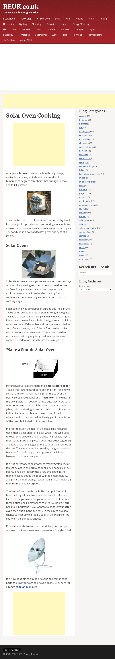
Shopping (36, 24)
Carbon (38, 29)
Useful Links (9, 40)
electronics (84, 143)
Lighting (23, 24)
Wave (55, 34)
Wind (67, 18)
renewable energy (87, 205)
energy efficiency (86, 147)
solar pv (82, 224)
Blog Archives (85, 286)
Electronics (8, 24)
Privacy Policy (30, 654)
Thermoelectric (94, 34)
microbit (83, 178)
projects (82, 193)
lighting (82, 170)
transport (83, 251)
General (26, 29)
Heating (103, 18)
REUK (8, 654)
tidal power (84, 243)
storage (82, 236)
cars (81, 127)
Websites (25, 34)
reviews (82, 209)
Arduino (79, 18)
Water (91, 18)
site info (82, 216)
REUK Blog (26, 18)
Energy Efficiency (80, 24)
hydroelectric (85, 158)
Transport (79, 29)
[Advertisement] (57, 66)
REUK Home (9, 18)
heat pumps (84, 151)
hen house (83, 154)
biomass (83, 123)
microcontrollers (86, 182)
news (81, 185)
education (83, 135)
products (83, 189)
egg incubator (85, 139)
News (64, 24)
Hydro (93, 29)
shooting (83, 212)
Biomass (64, 29)
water (81, 255)
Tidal (65, 34)
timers (82, 247)
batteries (83, 120)
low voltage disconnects (89, 174)
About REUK (26, 40)
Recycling (77, 34)
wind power (84, 259)
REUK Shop (44, 18)
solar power (84, 220)
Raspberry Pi (9, 34)
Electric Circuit (10, 29)
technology (84, 239)
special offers (85, 232)
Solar (57, 18)
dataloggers (84, 131)
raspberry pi (84, 201)
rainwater (83, 197)
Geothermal (41, 34)
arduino (82, 116)
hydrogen (83, 162)
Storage (51, 29)
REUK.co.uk (21, 7)
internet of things (86, 166)
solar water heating (87, 228)
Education (51, 24)
